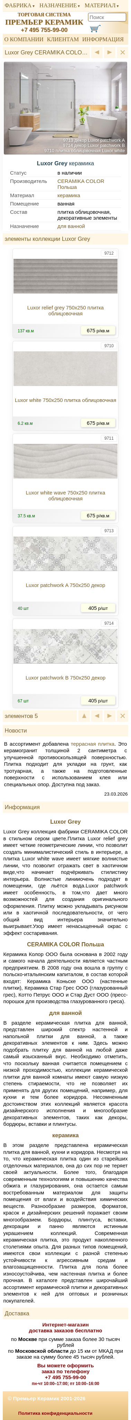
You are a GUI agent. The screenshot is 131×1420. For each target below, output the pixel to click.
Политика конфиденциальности (55, 1413)
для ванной (71, 226)
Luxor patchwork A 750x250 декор (65, 585)
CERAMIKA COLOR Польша (65, 944)
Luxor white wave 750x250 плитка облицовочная (65, 495)
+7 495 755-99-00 (44, 30)
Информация (103, 39)
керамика (69, 195)
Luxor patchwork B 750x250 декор (66, 678)
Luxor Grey (65, 821)
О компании (24, 39)
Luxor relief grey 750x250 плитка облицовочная (65, 310)
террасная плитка (92, 744)
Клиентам (63, 39)
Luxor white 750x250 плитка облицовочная (65, 400)
